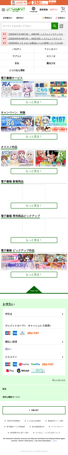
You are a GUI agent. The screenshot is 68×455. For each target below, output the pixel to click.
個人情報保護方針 (38, 427)
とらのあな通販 (17, 70)
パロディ (16, 49)
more (55, 441)
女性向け (60, 18)
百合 (17, 63)
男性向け (47, 18)
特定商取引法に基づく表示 (19, 433)
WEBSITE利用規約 (13, 421)
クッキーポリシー (57, 427)
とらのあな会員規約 (34, 421)
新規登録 (44, 9)
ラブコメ (16, 56)
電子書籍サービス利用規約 (16, 427)
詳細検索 (61, 26)
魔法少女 (51, 63)
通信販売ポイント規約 (55, 421)
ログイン (54, 9)
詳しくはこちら (58, 380)
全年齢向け (7, 18)
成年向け (20, 18)
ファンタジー (51, 49)
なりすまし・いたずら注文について (48, 433)
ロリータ (51, 56)
